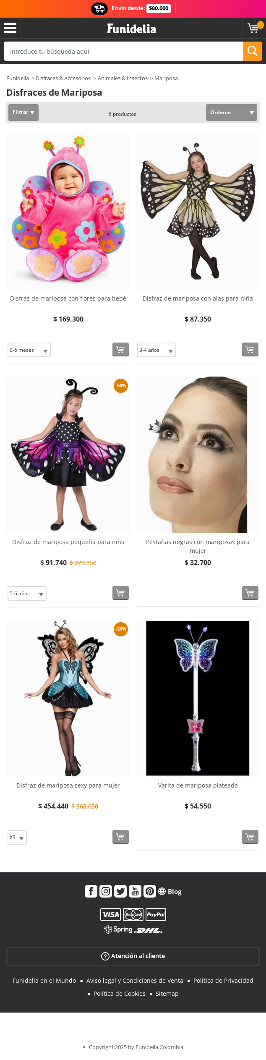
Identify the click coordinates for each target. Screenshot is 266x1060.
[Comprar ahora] (120, 349)
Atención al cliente (133, 955)
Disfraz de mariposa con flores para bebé (68, 298)
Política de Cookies (120, 993)
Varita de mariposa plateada (198, 785)
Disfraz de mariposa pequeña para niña (68, 542)
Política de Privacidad (223, 980)
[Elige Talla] (29, 350)
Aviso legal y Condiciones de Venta (134, 980)
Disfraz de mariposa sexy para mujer (68, 785)
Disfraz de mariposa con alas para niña (198, 298)
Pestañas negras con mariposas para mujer (198, 546)
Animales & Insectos (123, 78)
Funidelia (17, 78)
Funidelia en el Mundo (44, 980)
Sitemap (167, 993)
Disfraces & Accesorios (63, 78)
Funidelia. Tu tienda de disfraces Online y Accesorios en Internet (131, 29)
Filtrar (20, 111)
